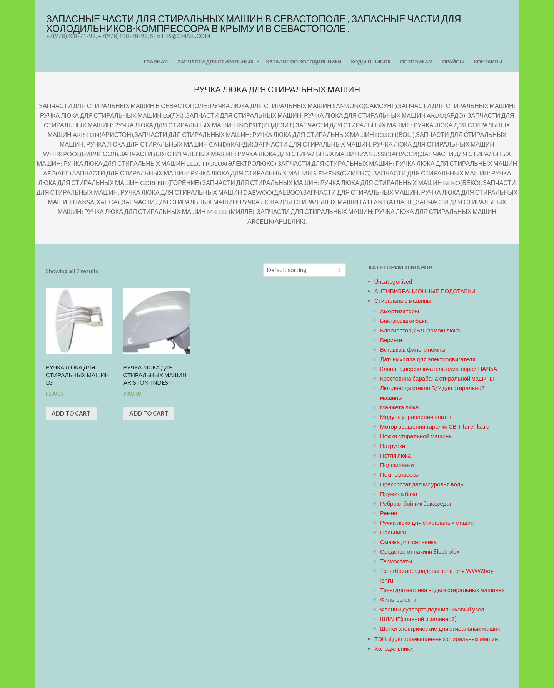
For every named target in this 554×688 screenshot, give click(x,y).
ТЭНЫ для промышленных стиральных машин (436, 638)
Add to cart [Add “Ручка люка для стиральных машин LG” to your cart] (71, 413)
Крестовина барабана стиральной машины (437, 378)
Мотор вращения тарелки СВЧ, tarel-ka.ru (434, 426)
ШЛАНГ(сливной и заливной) (418, 618)
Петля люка (395, 455)
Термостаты (396, 561)
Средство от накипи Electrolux (420, 551)
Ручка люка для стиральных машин (427, 522)
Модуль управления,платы (415, 416)
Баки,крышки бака (404, 320)
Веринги (391, 339)
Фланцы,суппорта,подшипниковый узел (432, 609)
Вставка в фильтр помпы (413, 349)
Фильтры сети (398, 599)
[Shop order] (304, 270)
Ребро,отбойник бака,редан (416, 503)
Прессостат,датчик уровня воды (422, 484)
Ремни (388, 512)
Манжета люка (399, 407)
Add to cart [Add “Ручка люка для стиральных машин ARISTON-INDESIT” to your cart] (149, 413)
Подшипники (397, 464)
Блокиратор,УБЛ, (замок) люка (420, 330)
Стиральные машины (402, 300)
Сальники (393, 532)
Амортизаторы (399, 310)
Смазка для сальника (408, 541)
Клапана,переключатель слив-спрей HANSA (438, 368)
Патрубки (392, 445)
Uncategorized (393, 281)
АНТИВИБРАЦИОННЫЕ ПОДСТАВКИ (425, 290)
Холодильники (393, 648)
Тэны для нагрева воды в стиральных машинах (442, 589)
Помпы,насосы (399, 474)
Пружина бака (398, 493)
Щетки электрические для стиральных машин (440, 628)
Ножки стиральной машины (416, 436)
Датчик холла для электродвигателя (428, 359)
